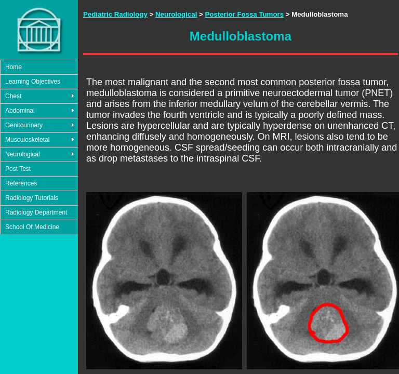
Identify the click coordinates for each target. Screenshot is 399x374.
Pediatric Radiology (115, 14)
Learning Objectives (32, 81)
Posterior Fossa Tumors (244, 14)
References (21, 183)
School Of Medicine (32, 227)
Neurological (22, 154)
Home (13, 67)
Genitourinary (24, 125)
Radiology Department (36, 212)
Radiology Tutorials (31, 198)
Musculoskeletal (27, 139)
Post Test (18, 168)
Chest (13, 96)
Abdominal (20, 110)
